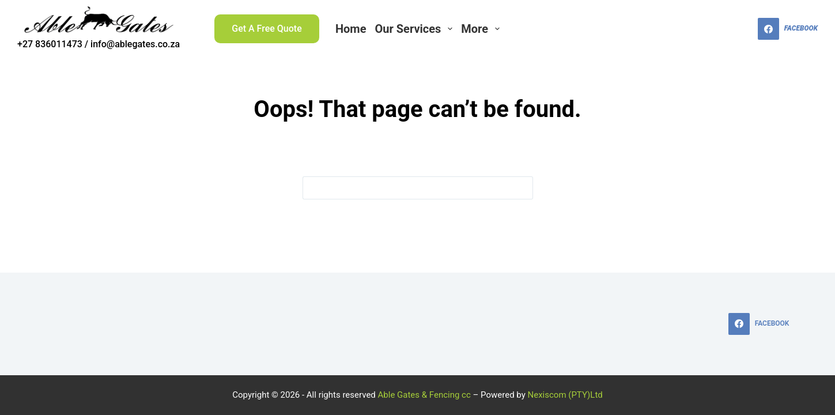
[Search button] (521, 187)
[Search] (742, 29)
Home (351, 29)
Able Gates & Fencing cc (424, 395)
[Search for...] (406, 187)
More (482, 29)
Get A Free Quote (267, 28)
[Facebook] (788, 29)
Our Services (415, 29)
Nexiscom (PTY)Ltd (565, 395)
